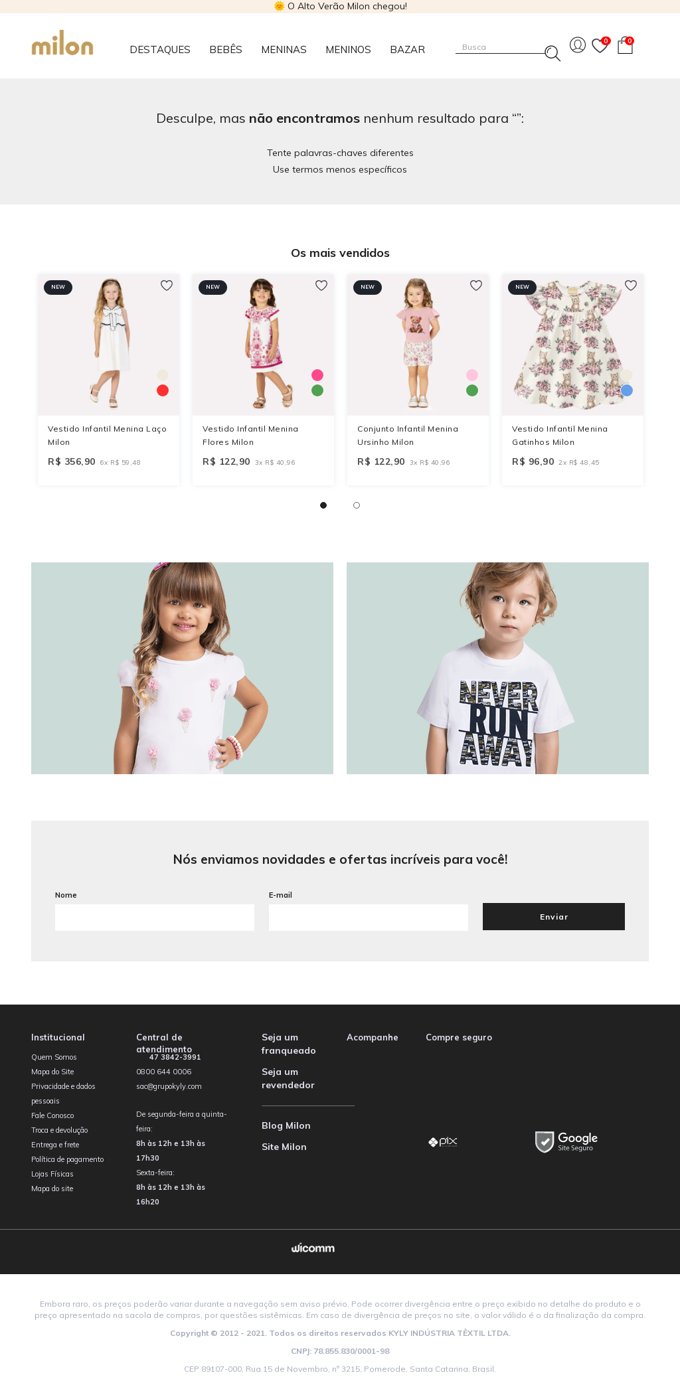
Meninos (348, 49)
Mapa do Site (52, 1071)
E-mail (280, 895)
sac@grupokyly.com (169, 1086)
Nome (66, 895)
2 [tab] (356, 505)
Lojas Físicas (52, 1174)
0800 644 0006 (163, 1071)
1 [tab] (323, 505)
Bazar (407, 49)
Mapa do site (52, 1188)
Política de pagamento (67, 1159)
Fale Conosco (52, 1115)
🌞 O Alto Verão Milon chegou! (340, 6)
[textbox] (500, 47)
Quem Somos (54, 1057)
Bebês (225, 49)
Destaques (160, 49)
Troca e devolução (59, 1130)
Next (668, 344)
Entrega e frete (55, 1144)
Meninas (284, 49)
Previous (12, 344)
